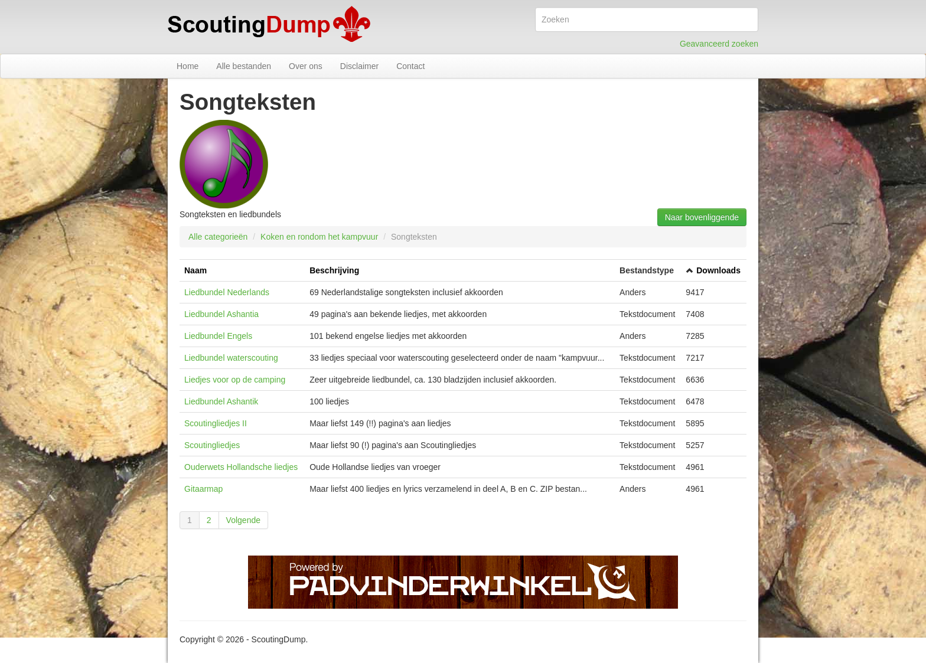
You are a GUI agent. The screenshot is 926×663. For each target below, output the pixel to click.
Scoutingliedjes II (215, 423)
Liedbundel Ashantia (221, 314)
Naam (195, 270)
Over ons (305, 66)
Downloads (718, 270)
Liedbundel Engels (218, 336)
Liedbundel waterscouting (231, 357)
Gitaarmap (203, 489)
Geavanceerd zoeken (719, 43)
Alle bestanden (243, 66)
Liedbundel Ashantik (221, 401)
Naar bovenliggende (702, 217)
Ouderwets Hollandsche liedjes (241, 467)
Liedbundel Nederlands (226, 292)
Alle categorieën (217, 236)
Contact (410, 66)
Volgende (243, 520)
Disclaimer (359, 66)
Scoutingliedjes (212, 445)
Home (187, 66)
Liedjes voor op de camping (234, 379)
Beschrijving (334, 270)
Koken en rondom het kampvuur (319, 236)
